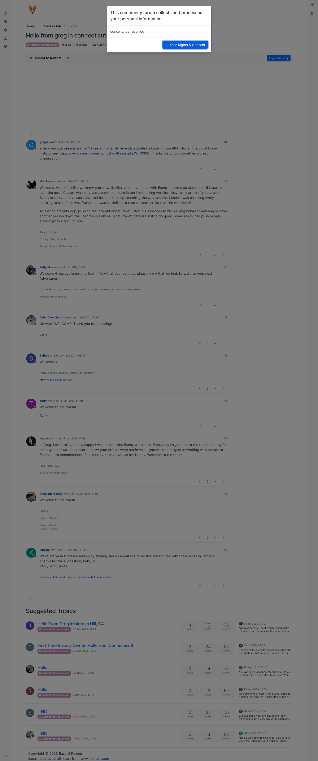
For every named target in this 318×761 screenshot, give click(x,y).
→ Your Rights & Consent (185, 45)
